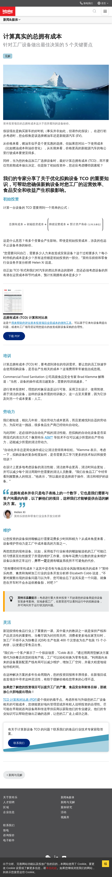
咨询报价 (9, 835)
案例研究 (66, 807)
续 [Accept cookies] (105, 864)
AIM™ (49, 437)
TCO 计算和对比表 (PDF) (20, 699)
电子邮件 (9, 840)
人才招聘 (9, 802)
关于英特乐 (10, 797)
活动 (63, 812)
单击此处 (51, 868)
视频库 (65, 817)
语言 (103, 3)
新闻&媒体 (12, 19)
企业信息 (9, 812)
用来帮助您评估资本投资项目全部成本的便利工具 (41, 323)
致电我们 (86, 3)
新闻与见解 (14, 775)
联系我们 (18, 743)
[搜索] (94, 11)
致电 (6, 830)
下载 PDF (14, 336)
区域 (6, 807)
